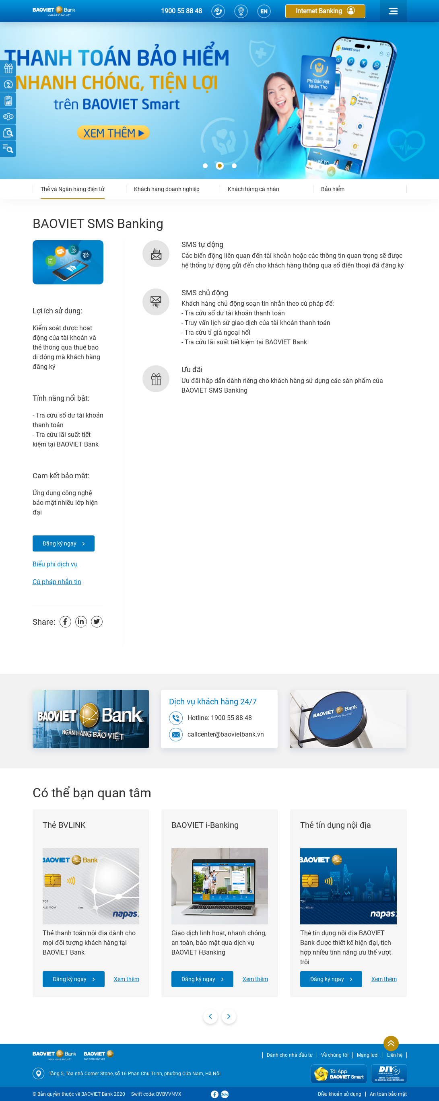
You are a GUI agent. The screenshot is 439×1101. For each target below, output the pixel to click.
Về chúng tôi (334, 1055)
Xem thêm (126, 979)
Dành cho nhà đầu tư (290, 1055)
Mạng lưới (368, 1055)
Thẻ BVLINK (64, 825)
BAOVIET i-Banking (205, 825)
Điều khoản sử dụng (339, 1094)
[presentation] (210, 1016)
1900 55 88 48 (181, 11)
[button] (205, 166)
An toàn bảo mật (388, 1094)
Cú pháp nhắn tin (57, 582)
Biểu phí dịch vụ (55, 564)
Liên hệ (394, 1055)
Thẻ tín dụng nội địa (335, 825)
